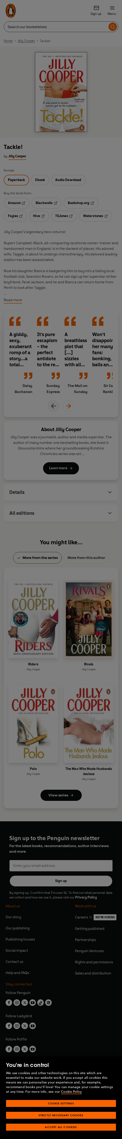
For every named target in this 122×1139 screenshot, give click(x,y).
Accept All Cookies (61, 1127)
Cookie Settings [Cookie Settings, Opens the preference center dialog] (61, 1103)
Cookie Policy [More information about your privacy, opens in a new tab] (71, 1092)
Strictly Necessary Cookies (61, 1115)
